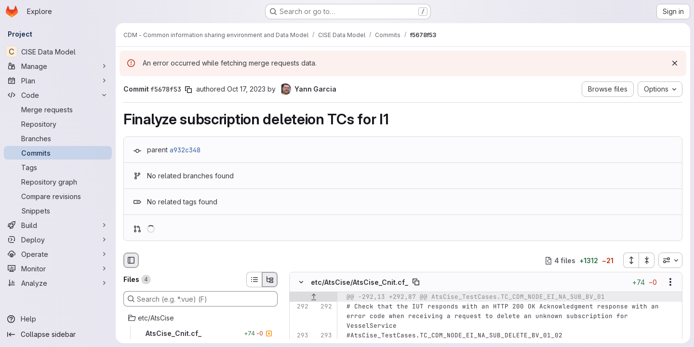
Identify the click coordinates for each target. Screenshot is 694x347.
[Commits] (58, 153)
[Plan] (58, 80)
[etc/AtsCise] (200, 318)
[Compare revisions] (58, 196)
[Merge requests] (58, 109)
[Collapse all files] (646, 260)
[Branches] (58, 138)
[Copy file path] (416, 282)
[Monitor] (58, 268)
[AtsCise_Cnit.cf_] (200, 333)
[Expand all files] (631, 260)
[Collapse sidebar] (58, 334)
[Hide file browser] (131, 260)
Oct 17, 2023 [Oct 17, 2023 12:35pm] (246, 89)
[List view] (254, 279)
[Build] (58, 225)
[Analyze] (58, 283)
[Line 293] (300, 336)
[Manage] (58, 66)
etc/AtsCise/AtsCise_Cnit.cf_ (359, 282)
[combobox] (670, 260)
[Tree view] (270, 279)
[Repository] (58, 124)
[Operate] (58, 254)
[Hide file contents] (301, 282)
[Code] (58, 95)
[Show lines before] (313, 297)
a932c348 (185, 150)
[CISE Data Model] (58, 51)
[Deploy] (58, 239)
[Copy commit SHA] (188, 89)
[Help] (58, 319)
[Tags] (58, 167)
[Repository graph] (58, 181)
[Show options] (670, 282)
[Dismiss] (675, 63)
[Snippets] (58, 210)
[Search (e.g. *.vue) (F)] (200, 299)
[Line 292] (300, 307)
